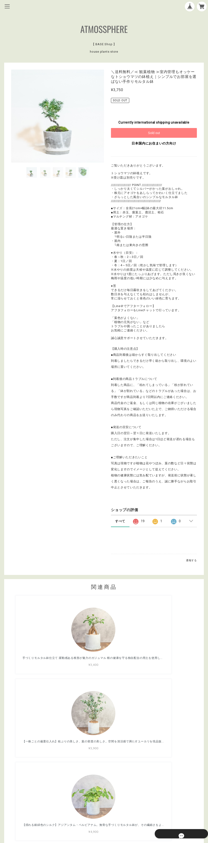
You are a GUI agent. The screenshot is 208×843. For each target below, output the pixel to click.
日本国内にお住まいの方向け (154, 143)
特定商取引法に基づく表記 (104, 813)
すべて (120, 521)
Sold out (154, 133)
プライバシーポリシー (104, 807)
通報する (191, 560)
